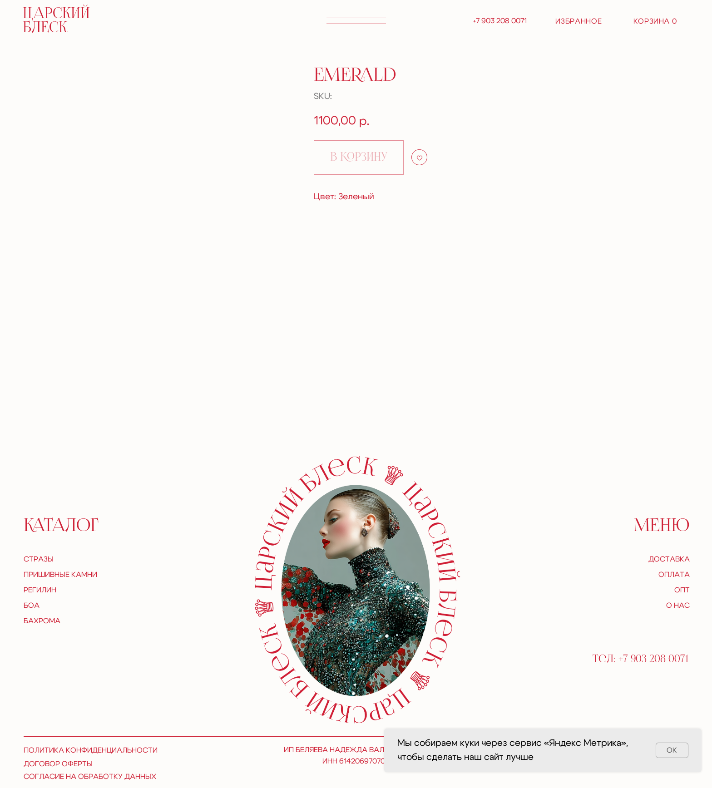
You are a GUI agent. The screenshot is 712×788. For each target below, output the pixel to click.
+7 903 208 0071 (500, 21)
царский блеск (56, 21)
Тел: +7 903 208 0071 (640, 659)
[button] (356, 21)
